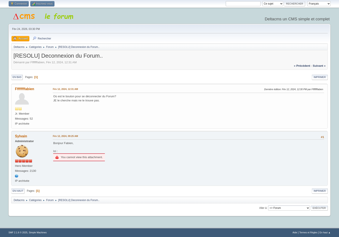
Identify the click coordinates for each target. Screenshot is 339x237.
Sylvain (21, 136)
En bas (17, 77)
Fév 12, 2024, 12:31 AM (65, 89)
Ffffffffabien (24, 89)
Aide (295, 232)
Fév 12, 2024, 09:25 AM (65, 136)
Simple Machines (38, 232)
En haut (18, 191)
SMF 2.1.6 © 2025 (17, 232)
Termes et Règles (308, 232)
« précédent (302, 65)
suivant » (319, 65)
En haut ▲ (325, 232)
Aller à (263, 207)
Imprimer (320, 77)
